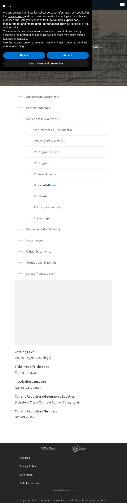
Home (29, 46)
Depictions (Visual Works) (42, 119)
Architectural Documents (42, 97)
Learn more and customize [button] (46, 495)
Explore (45, 46)
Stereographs (43, 218)
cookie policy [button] (10, 459)
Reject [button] (24, 487)
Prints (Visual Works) (47, 207)
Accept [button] (67, 487)
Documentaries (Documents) (53, 130)
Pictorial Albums (45, 174)
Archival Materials (68, 46)
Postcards (40, 196)
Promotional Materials (41, 262)
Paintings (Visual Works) (50, 141)
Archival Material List (63, 60)
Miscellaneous (35, 240)
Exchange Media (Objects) (43, 229)
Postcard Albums (76, 51)
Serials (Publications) (40, 273)
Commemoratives (38, 108)
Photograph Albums (47, 152)
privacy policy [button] (15, 448)
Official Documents (38, 251)
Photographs (42, 163)
